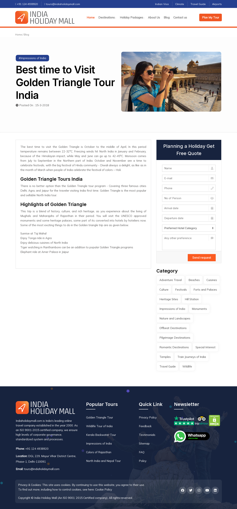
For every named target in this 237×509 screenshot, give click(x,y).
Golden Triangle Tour (99, 417)
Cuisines (211, 280)
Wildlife (187, 366)
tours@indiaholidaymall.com (62, 4)
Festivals (181, 289)
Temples (165, 357)
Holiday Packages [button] (132, 17)
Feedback (145, 426)
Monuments (199, 309)
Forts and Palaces (205, 289)
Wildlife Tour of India (99, 426)
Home (91, 17)
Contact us (180, 17)
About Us (154, 17)
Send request (201, 257)
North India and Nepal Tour (103, 461)
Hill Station (192, 299)
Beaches (194, 280)
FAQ (141, 452)
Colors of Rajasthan (98, 452)
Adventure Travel (170, 280)
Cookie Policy (103, 489)
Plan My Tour (210, 17)
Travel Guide (198, 4)
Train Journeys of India (191, 357)
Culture (163, 289)
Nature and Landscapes (174, 318)
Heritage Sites (168, 299)
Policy (142, 461)
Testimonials (147, 435)
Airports (217, 4)
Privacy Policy (148, 417)
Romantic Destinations (174, 347)
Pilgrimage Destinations (174, 337)
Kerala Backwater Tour (101, 435)
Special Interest (206, 347)
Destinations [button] (107, 17)
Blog (167, 17)
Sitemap (144, 443)
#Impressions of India (32, 58)
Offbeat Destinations (173, 328)
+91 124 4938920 (26, 4)
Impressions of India (172, 309)
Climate (179, 4)
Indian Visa (162, 4)
